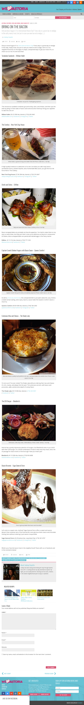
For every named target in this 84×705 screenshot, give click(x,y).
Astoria (4, 23)
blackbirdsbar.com (7, 457)
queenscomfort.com (8, 308)
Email (4, 640)
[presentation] (14, 661)
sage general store (6, 560)
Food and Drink (16, 23)
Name (4, 633)
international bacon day (22, 558)
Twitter (31, 116)
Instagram (24, 116)
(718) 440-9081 (31, 391)
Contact (59, 1)
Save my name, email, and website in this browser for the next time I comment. (27, 654)
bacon (4, 558)
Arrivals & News (18, 14)
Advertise (42, 1)
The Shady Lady (15, 560)
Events (27, 14)
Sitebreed (80, 703)
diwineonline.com (7, 242)
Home (32, 1)
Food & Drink (6, 14)
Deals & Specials (36, 14)
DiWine (14, 558)
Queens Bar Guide (51, 1)
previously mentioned (14, 298)
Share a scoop (33, 694)
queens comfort (42, 558)
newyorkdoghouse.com (9, 176)
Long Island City (25, 23)
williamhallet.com (7, 116)
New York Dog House (33, 558)
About (36, 1)
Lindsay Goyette (8, 37)
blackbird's (9, 558)
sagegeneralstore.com (8, 540)
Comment (4, 612)
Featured (8, 23)
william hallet (23, 560)
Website (4, 647)
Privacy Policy (18, 703)
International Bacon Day (25, 46)
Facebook (16, 116)
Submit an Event (45, 694)
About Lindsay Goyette (27, 565)
